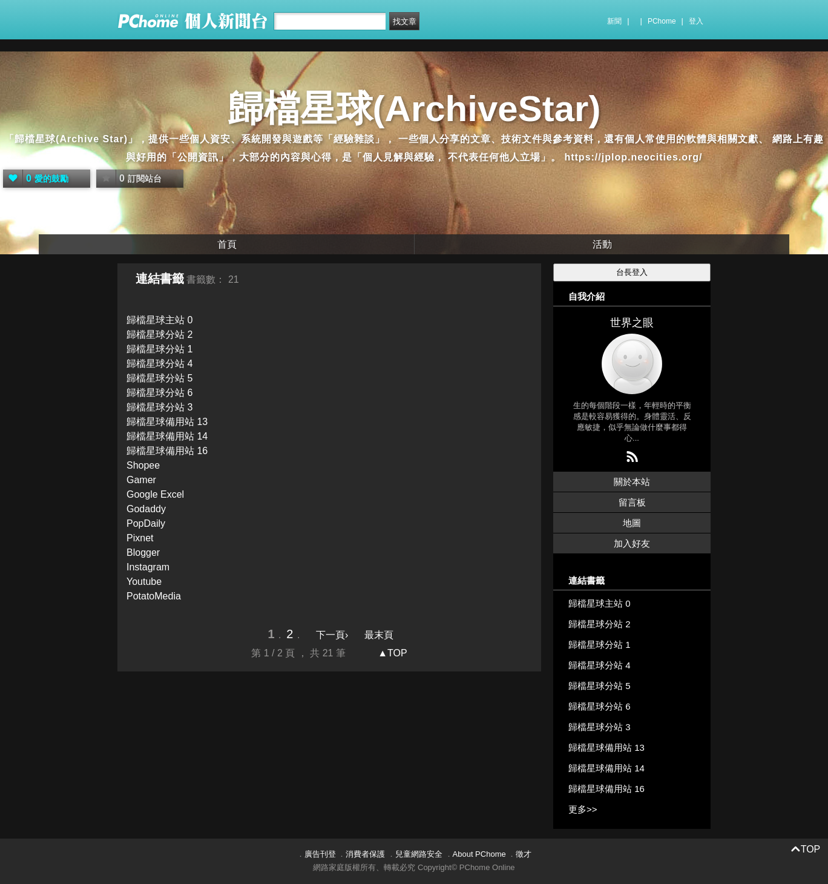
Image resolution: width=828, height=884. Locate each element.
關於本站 (632, 482)
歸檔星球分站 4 (159, 363)
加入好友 (632, 543)
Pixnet (139, 538)
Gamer (141, 480)
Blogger (143, 552)
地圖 (632, 523)
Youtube (144, 581)
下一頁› (333, 635)
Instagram (147, 567)
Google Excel (155, 494)
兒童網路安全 (418, 854)
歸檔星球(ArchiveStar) (414, 108)
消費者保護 (365, 854)
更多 (582, 809)
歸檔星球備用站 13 (167, 422)
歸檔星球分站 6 (159, 393)
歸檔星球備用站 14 (167, 436)
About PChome (479, 854)
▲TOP (391, 653)
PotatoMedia (153, 596)
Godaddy (146, 509)
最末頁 (378, 635)
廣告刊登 (320, 854)
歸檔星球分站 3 (159, 407)
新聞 (614, 21)
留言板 (632, 502)
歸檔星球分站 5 (159, 378)
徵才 (523, 854)
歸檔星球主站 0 (159, 320)
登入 (696, 21)
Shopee (143, 465)
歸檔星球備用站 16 (167, 451)
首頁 (227, 244)
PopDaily (145, 523)
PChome (662, 21)
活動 (602, 244)
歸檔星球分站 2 (159, 334)
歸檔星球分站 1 (159, 349)
